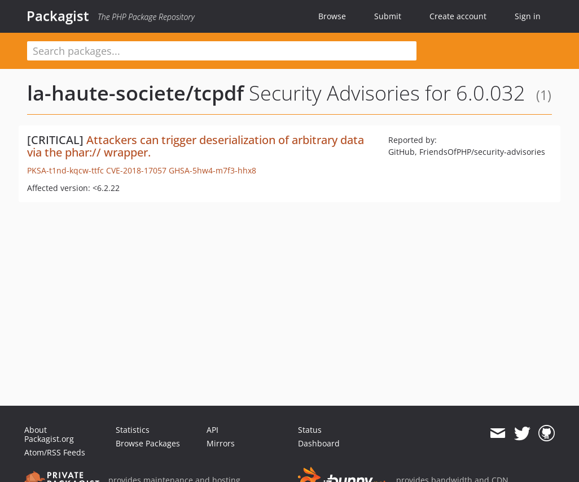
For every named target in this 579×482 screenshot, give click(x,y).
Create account (457, 16)
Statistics (133, 429)
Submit (387, 16)
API (212, 429)
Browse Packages (148, 443)
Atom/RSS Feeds (54, 452)
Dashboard (319, 443)
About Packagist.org (49, 434)
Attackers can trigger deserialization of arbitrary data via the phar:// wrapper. (195, 146)
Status (310, 429)
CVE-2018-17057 (136, 170)
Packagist (58, 16)
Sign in (528, 16)
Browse (332, 16)
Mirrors (221, 443)
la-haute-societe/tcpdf (135, 93)
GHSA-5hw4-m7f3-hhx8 (212, 170)
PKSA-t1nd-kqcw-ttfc (65, 170)
